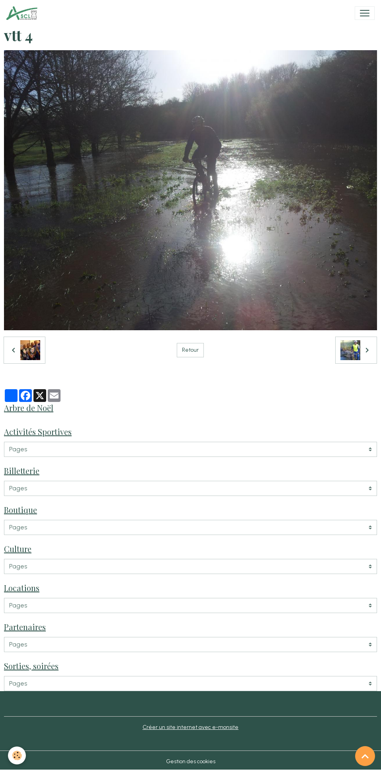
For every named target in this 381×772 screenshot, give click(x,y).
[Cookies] (17, 755)
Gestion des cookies (190, 761)
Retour (190, 350)
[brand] (23, 13)
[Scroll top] (365, 756)
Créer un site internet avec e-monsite (190, 727)
